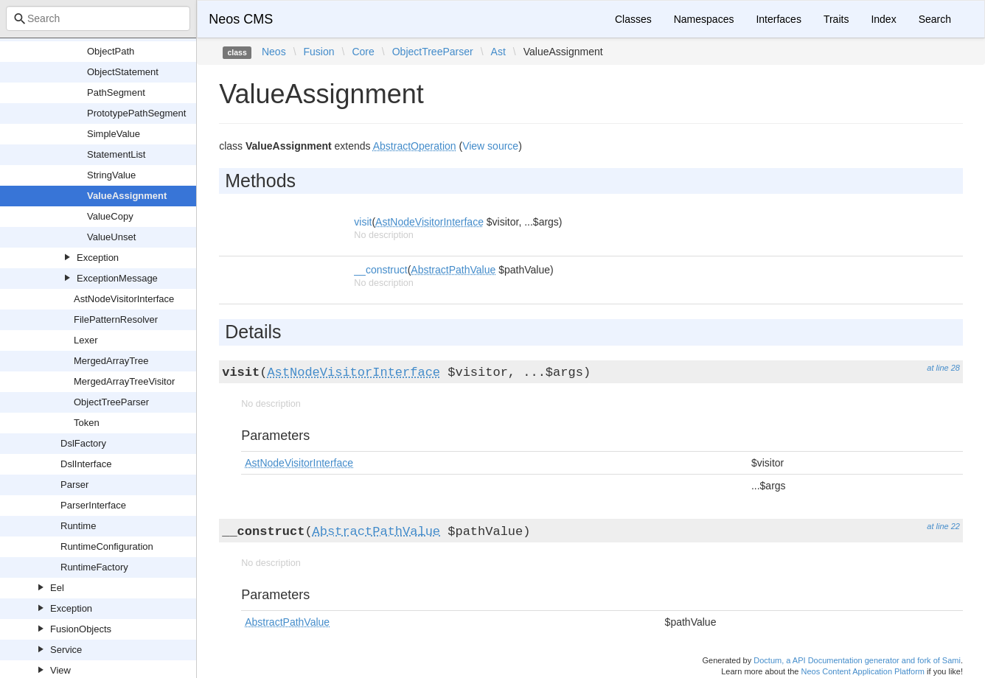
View (60, 670)
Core (363, 51)
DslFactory (83, 443)
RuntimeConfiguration (106, 546)
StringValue (111, 175)
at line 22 (943, 526)
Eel (57, 587)
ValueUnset (111, 236)
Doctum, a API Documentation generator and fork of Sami (857, 660)
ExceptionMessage (117, 278)
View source (490, 146)
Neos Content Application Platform (863, 671)
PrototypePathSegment (136, 113)
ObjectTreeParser (111, 402)
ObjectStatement (123, 71)
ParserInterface (93, 505)
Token (87, 422)
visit (363, 222)
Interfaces (778, 19)
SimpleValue (113, 133)
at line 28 (943, 367)
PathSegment (116, 92)
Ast (498, 51)
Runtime (78, 525)
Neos (274, 51)
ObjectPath (110, 51)
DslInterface (85, 463)
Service (66, 649)
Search (935, 19)
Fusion (319, 51)
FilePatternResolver (116, 319)
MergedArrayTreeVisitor (124, 381)
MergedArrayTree (111, 360)
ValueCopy (110, 216)
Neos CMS (241, 19)
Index (883, 19)
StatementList (116, 154)
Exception (98, 257)
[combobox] (98, 18)
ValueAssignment (127, 195)
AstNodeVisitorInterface (124, 298)
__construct (380, 270)
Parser (74, 484)
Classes (633, 19)
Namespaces (704, 19)
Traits (836, 19)
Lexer (86, 340)
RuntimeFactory (94, 567)
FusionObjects (80, 629)
